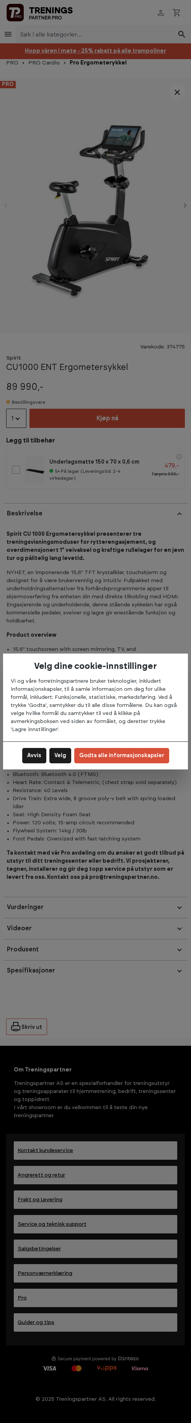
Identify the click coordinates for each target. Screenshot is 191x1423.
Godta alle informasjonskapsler (121, 755)
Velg (60, 755)
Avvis (34, 755)
